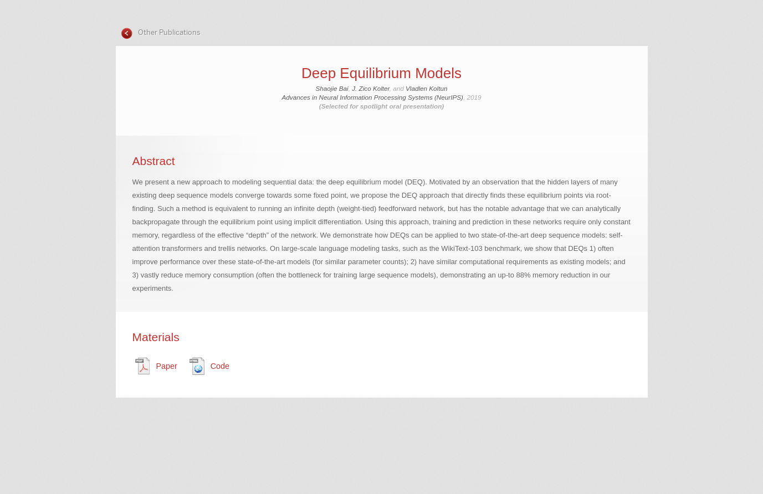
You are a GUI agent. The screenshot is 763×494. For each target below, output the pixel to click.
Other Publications (168, 32)
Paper (166, 366)
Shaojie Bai (332, 88)
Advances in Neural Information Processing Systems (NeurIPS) (372, 97)
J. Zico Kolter (371, 88)
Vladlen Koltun (426, 88)
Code (220, 366)
